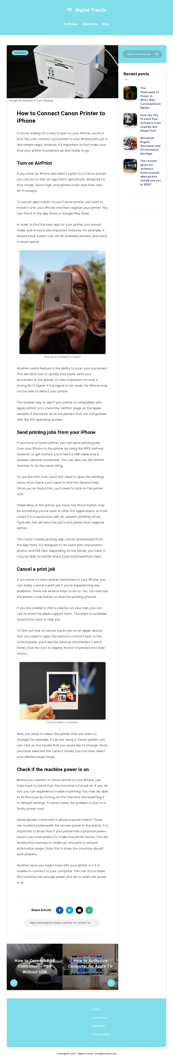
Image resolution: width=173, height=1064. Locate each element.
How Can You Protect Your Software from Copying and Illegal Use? (150, 123)
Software (71, 24)
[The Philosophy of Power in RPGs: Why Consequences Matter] (130, 93)
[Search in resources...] (142, 54)
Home (96, 1009)
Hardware (90, 24)
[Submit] (157, 54)
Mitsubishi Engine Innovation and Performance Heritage (150, 146)
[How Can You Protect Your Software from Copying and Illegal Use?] (130, 120)
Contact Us (99, 1018)
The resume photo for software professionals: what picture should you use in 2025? (150, 172)
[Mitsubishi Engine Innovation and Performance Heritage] (130, 143)
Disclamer (99, 1026)
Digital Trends (86, 10)
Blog (105, 24)
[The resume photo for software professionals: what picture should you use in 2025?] (130, 165)
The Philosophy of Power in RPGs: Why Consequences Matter (150, 98)
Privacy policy (101, 1034)
